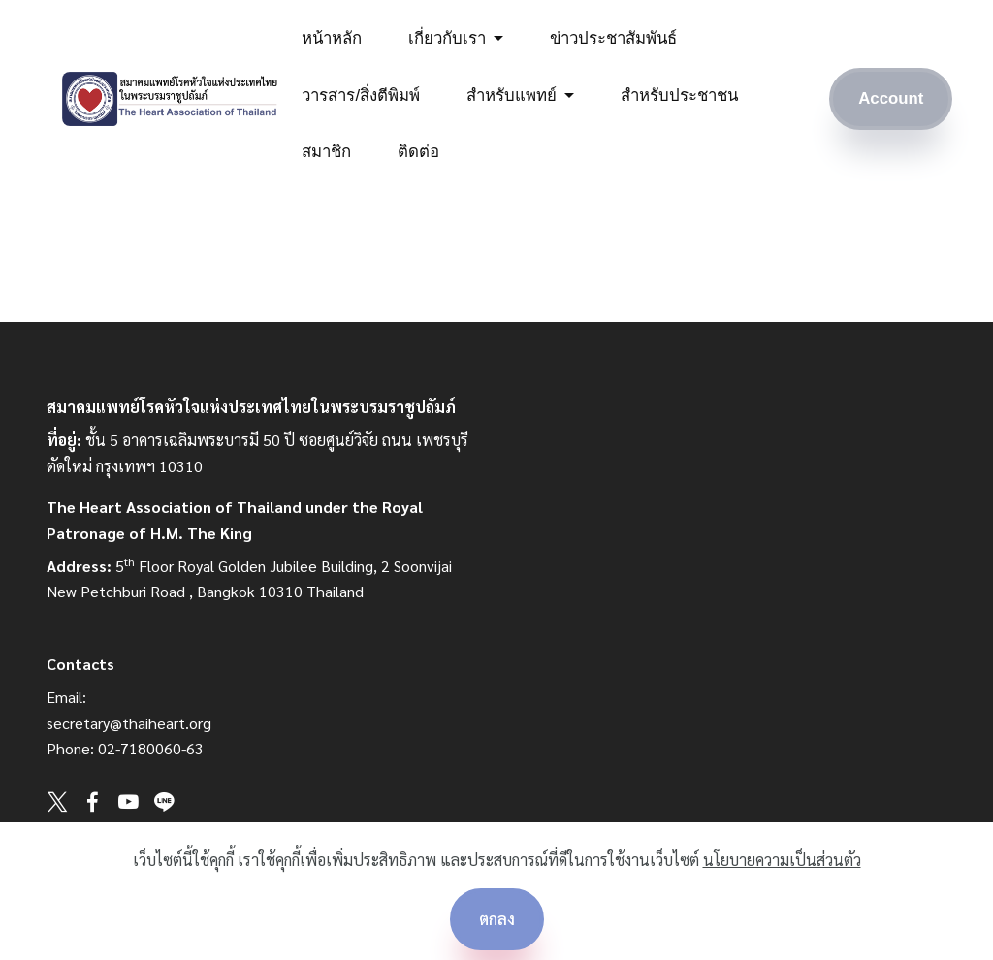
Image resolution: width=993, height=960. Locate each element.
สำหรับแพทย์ (511, 95)
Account (890, 98)
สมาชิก (326, 152)
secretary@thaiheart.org (129, 723)
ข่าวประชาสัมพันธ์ (613, 38)
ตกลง (497, 919)
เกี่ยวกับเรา (447, 38)
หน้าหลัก (332, 38)
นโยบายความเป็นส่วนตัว (782, 859)
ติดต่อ (418, 152)
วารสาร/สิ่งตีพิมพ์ (361, 95)
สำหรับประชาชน (679, 95)
